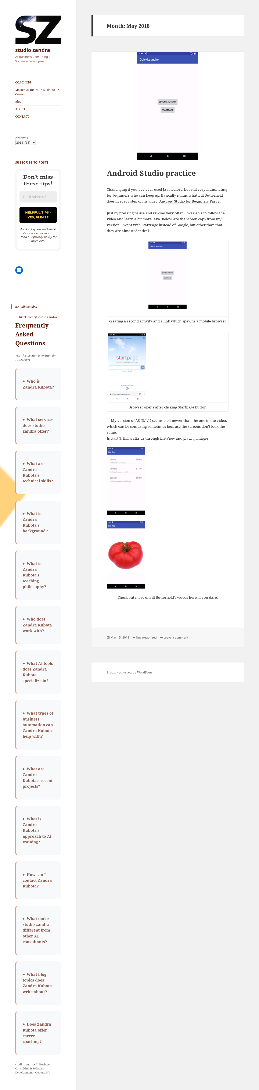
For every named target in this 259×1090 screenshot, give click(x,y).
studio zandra (32, 49)
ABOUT (20, 109)
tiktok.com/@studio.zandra (38, 317)
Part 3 (116, 438)
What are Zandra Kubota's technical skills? (38, 472)
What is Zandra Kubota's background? (35, 522)
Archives (21, 138)
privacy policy (42, 237)
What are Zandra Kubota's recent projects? (38, 777)
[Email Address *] (38, 197)
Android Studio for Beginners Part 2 (189, 201)
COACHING (23, 82)
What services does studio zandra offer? (38, 425)
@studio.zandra (26, 307)
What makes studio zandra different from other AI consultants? (37, 930)
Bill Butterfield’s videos (168, 597)
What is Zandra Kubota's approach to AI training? (37, 830)
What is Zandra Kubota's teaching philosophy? (34, 575)
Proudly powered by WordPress (129, 672)
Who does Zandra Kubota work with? (37, 625)
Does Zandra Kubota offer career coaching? (37, 1033)
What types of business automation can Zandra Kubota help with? (38, 725)
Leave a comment (175, 637)
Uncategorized (146, 637)
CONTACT (22, 116)
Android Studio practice (151, 173)
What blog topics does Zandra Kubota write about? (37, 983)
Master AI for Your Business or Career (37, 92)
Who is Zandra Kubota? (38, 384)
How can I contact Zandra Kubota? (37, 880)
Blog (18, 102)
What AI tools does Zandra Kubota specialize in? (38, 672)
